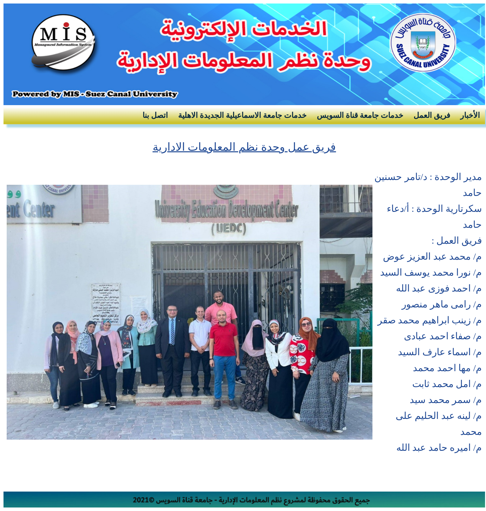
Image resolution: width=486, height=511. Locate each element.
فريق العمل (431, 115)
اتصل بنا (155, 115)
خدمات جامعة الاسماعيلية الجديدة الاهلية (242, 115)
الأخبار (470, 115)
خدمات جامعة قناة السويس (360, 115)
